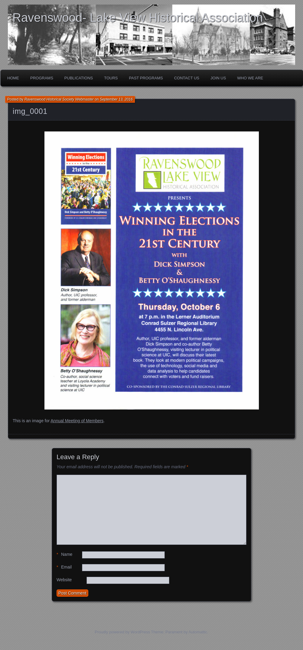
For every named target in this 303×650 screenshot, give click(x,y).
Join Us (218, 78)
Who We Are (250, 78)
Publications (78, 78)
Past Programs (146, 78)
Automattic (198, 632)
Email (64, 567)
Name (64, 554)
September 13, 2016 (116, 99)
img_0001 (30, 111)
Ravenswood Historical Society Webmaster (59, 99)
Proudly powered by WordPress (122, 632)
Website (64, 579)
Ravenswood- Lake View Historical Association (137, 17)
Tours (111, 78)
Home (13, 78)
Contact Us (186, 78)
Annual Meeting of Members (76, 420)
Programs (41, 78)
